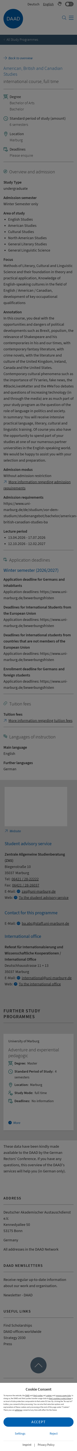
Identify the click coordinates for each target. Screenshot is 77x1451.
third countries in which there (60, 1398)
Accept (38, 1422)
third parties (38, 1395)
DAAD (27, 1395)
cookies (49, 1395)
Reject (54, 1434)
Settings (20, 1434)
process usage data (63, 1395)
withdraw (18, 1410)
